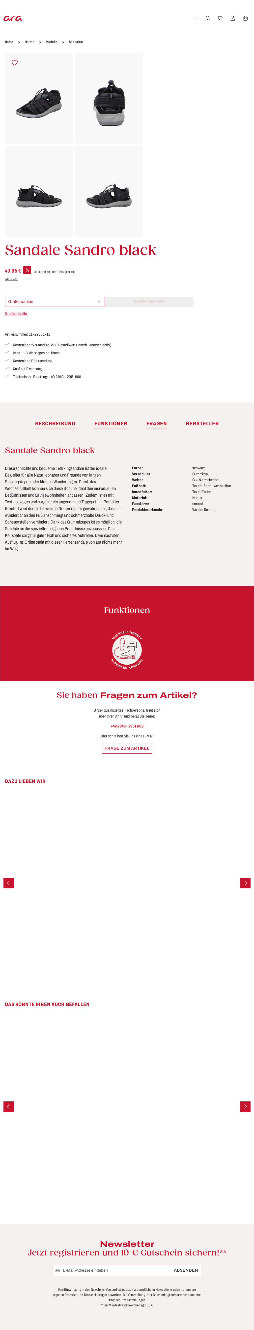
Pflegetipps (101, 1297)
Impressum (164, 1256)
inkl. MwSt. (159, 103)
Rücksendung (104, 1306)
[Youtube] (240, 1241)
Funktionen (101, 1244)
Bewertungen (103, 1325)
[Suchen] (207, 18)
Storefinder (164, 1274)
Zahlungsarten (105, 1315)
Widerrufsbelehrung (173, 1265)
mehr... (248, 1304)
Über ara (162, 1283)
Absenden (186, 1127)
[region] (74, 145)
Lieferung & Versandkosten (105, 1284)
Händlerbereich (169, 1292)
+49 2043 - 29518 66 (127, 582)
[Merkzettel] (220, 18)
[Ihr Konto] (232, 18)
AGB (158, 1238)
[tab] (55, 280)
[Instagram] (224, 1258)
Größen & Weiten (107, 1262)
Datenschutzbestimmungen (126, 1156)
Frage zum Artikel (127, 605)
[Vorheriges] (8, 739)
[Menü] (195, 18)
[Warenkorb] (244, 18)
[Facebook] (224, 1241)
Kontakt (98, 1271)
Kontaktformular (58, 1274)
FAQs (95, 1253)
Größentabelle (164, 137)
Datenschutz (166, 1247)
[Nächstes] (245, 739)
